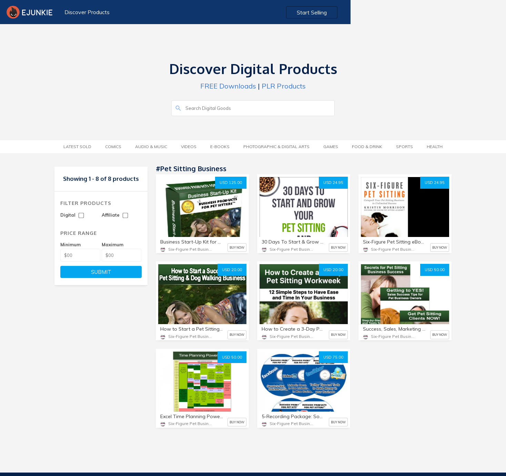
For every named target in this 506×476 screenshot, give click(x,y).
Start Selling (470, 12)
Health (435, 146)
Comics (113, 146)
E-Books (220, 146)
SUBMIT (101, 272)
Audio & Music (151, 146)
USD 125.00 (231, 182)
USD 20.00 (232, 269)
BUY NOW (237, 247)
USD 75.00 (333, 357)
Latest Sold (77, 146)
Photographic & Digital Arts (276, 146)
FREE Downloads (228, 86)
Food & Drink (367, 146)
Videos (188, 146)
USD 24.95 (333, 182)
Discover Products (84, 12)
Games (330, 146)
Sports (404, 146)
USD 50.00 (435, 269)
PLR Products (284, 86)
